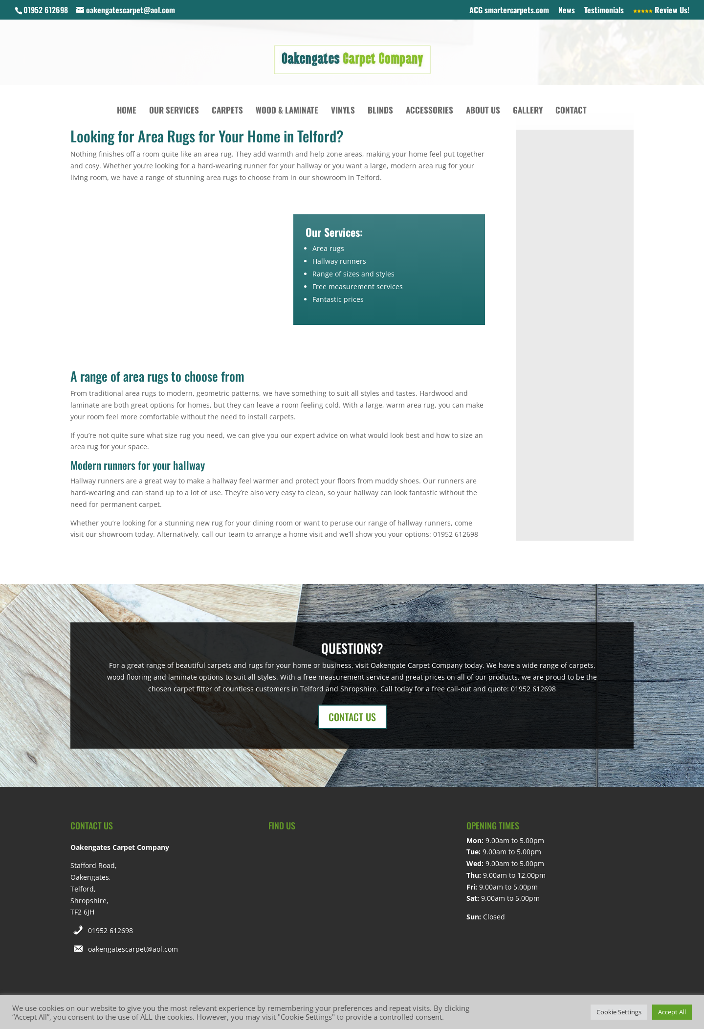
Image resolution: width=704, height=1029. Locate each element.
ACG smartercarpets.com (509, 11)
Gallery (528, 111)
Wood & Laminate (287, 111)
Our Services (174, 111)
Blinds (380, 111)
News (566, 11)
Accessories (429, 111)
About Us (483, 111)
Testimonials (604, 11)
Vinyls (343, 111)
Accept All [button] (672, 1011)
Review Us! (661, 11)
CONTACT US (352, 716)
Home (126, 111)
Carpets (227, 111)
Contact (571, 111)
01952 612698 (110, 930)
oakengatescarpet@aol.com (133, 949)
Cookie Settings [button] (618, 1011)
